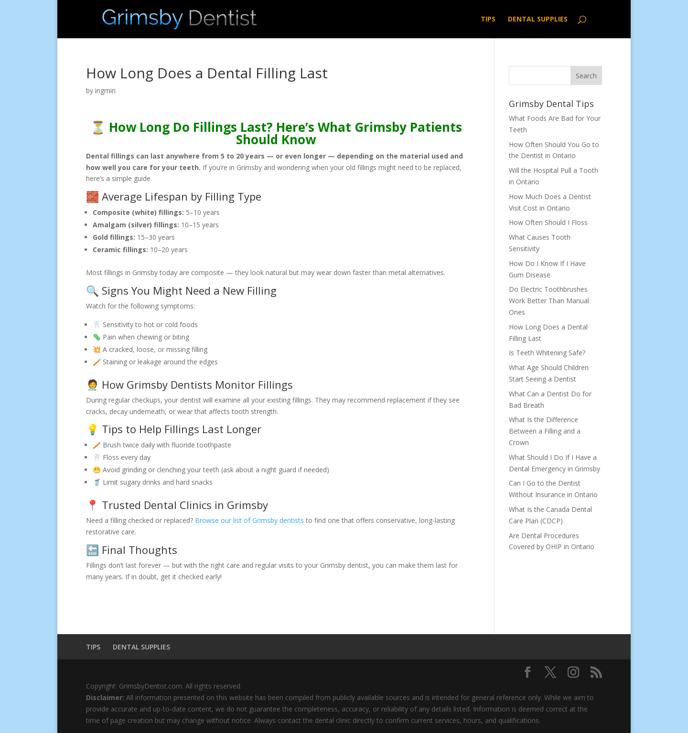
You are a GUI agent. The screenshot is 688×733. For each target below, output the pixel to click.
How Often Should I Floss (548, 222)
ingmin (105, 90)
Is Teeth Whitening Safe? (547, 352)
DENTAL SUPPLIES (538, 19)
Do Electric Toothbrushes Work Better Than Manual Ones (549, 301)
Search (586, 75)
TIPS (488, 19)
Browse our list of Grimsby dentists (249, 520)
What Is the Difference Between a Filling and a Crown (544, 431)
